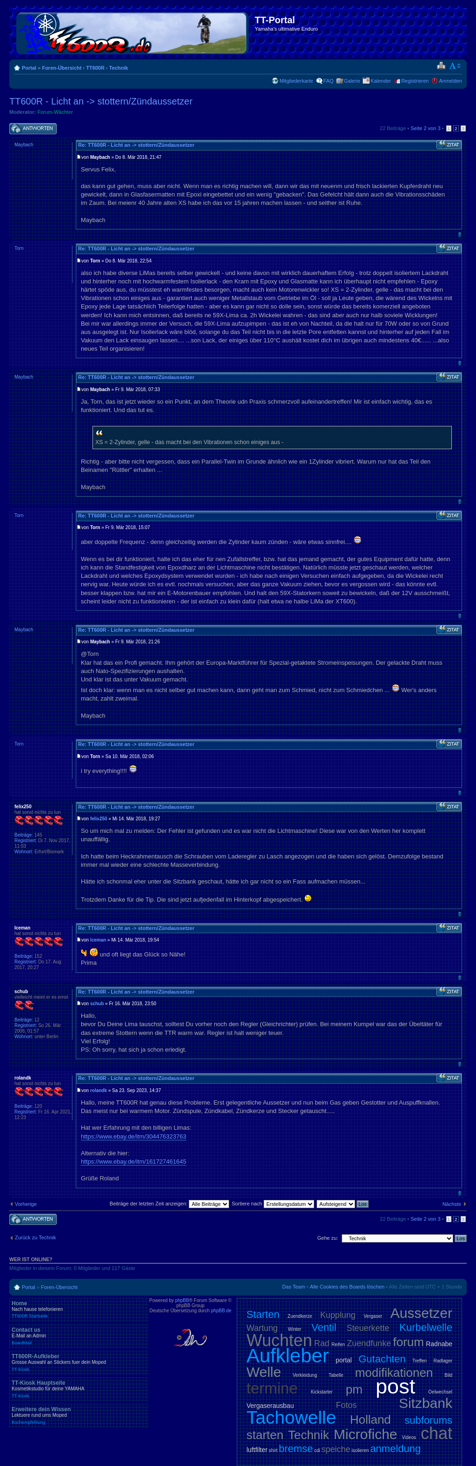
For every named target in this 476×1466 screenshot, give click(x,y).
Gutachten (382, 1359)
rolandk (98, 1090)
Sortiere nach (273, 1203)
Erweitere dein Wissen (79, 1415)
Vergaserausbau (270, 1405)
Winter (294, 1329)
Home (79, 1309)
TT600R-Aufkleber (79, 1362)
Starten (262, 1314)
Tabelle (336, 1375)
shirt (273, 1450)
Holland (370, 1420)
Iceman (98, 939)
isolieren (360, 1450)
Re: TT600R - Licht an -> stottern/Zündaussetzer (136, 145)
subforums (428, 1420)
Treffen (419, 1360)
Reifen (338, 1344)
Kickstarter (321, 1391)
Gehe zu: (327, 1238)
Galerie (352, 81)
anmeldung (395, 1448)
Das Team (293, 1286)
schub (97, 1003)
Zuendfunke (369, 1343)
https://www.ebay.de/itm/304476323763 (133, 1136)
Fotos (346, 1405)
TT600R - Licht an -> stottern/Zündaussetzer (100, 101)
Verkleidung (305, 1375)
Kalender (380, 81)
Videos (409, 1437)
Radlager (442, 1360)
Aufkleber (287, 1356)
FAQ (329, 81)
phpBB (182, 1300)
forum (408, 1342)
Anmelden (450, 81)
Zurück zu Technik (35, 1237)
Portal (29, 68)
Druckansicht (441, 66)
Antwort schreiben (33, 129)
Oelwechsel (440, 1391)
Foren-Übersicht (61, 68)
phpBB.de (221, 1310)
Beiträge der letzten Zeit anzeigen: (170, 1203)
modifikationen (394, 1373)
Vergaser (373, 1316)
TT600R (95, 68)
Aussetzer (421, 1313)
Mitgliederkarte (296, 81)
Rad (322, 1343)
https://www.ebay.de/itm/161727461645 (133, 1161)
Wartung (262, 1328)
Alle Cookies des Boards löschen (347, 1286)
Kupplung (338, 1315)
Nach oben (459, 234)
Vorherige (26, 1204)
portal (344, 1360)
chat (436, 1433)
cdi (317, 1450)
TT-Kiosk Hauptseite (79, 1389)
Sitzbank (425, 1403)
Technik (118, 68)
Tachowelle (291, 1417)
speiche (336, 1449)
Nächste (452, 1204)
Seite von (425, 128)
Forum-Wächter (55, 112)
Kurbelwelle (425, 1327)
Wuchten (279, 1340)
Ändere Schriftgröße (455, 66)
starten (265, 1435)
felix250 (98, 818)
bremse (296, 1448)
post (395, 1386)
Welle (263, 1372)
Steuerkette (368, 1328)
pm (354, 1389)
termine (272, 1388)
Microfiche (365, 1434)
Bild (448, 1375)
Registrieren (415, 81)
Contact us (79, 1336)
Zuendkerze (300, 1316)
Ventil (324, 1327)
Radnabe (439, 1344)
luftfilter (256, 1449)
